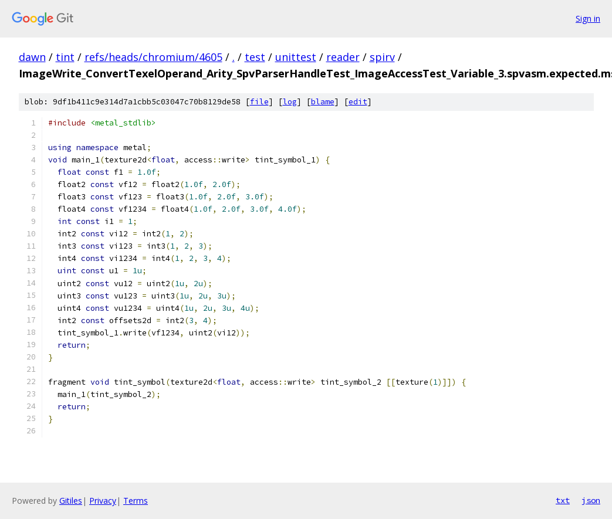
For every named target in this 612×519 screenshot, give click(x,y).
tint (65, 57)
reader (343, 57)
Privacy (102, 500)
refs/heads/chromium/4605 (153, 57)
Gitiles (70, 500)
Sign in (588, 18)
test (255, 57)
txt (563, 500)
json (590, 500)
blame (322, 102)
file (259, 102)
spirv (382, 57)
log (290, 102)
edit (358, 102)
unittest (295, 57)
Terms (135, 500)
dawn (32, 57)
